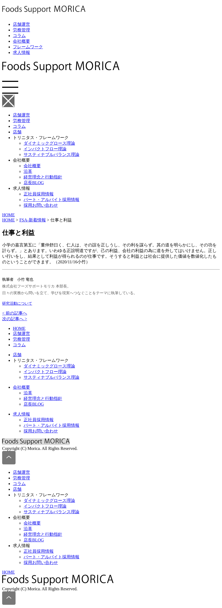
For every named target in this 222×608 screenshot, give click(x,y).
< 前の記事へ (14, 313)
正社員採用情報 (39, 194)
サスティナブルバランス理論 (51, 154)
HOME (8, 215)
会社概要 (21, 41)
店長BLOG (34, 182)
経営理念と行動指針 (43, 177)
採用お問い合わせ (41, 205)
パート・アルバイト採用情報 (51, 199)
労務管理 (21, 30)
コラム (19, 35)
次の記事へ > (14, 318)
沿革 (28, 171)
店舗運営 (21, 24)
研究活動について (17, 303)
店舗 (17, 132)
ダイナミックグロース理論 (49, 143)
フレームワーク (28, 47)
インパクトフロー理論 (45, 149)
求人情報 (21, 52)
